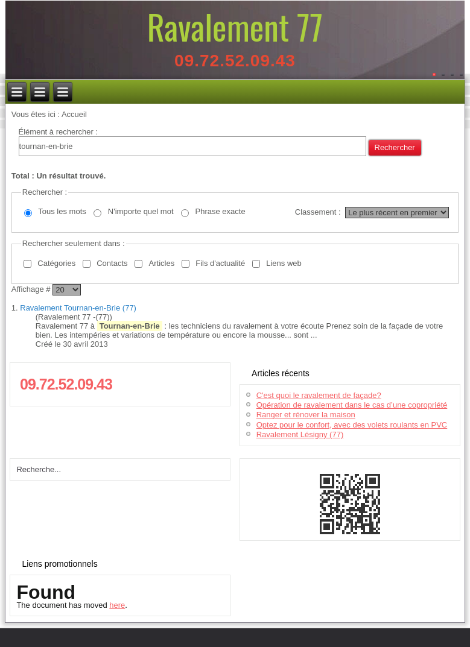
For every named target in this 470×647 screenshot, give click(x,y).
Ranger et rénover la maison (305, 414)
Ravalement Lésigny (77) (300, 434)
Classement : (318, 211)
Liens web (284, 263)
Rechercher (395, 147)
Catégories (56, 263)
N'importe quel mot (141, 211)
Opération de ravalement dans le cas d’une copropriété (352, 404)
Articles (162, 263)
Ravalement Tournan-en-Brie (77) (78, 307)
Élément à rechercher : (58, 131)
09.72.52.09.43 (235, 60)
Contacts (112, 263)
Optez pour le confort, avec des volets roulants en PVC (352, 424)
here (117, 605)
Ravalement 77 (235, 26)
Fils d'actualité (220, 263)
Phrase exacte (220, 211)
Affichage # (31, 289)
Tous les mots (62, 211)
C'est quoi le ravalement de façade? (318, 395)
